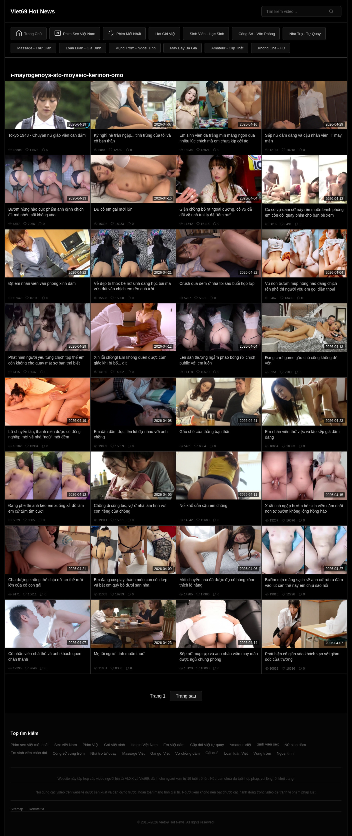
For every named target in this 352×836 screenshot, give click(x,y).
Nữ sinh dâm (295, 745)
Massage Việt (133, 753)
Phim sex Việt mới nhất (30, 745)
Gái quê (212, 753)
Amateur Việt (240, 745)
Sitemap (17, 809)
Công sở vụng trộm (69, 753)
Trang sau (186, 696)
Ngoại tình (285, 753)
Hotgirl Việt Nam (144, 745)
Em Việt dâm (174, 745)
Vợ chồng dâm (187, 753)
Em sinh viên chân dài (29, 753)
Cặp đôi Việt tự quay (207, 745)
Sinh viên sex (268, 744)
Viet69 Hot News (33, 11)
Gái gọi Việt (160, 753)
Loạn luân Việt (236, 753)
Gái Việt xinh (114, 745)
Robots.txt (36, 809)
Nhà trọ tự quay (103, 753)
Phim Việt (90, 745)
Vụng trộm (262, 753)
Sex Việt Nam (65, 745)
